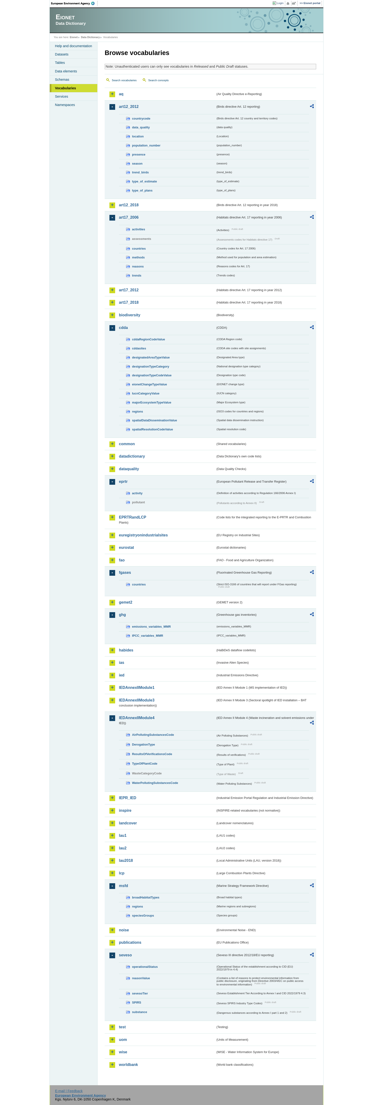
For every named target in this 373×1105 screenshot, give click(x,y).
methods (138, 257)
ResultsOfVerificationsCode (152, 754)
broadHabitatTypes (145, 897)
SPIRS (136, 1002)
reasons (138, 266)
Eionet (74, 37)
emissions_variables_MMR (151, 626)
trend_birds (140, 172)
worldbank (128, 1065)
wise (123, 1052)
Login (280, 3)
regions (137, 411)
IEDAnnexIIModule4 (136, 718)
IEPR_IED (127, 798)
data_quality (141, 127)
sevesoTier (140, 993)
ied (121, 675)
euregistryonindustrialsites (143, 535)
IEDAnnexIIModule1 (136, 688)
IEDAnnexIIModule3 (136, 700)
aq (121, 94)
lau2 (123, 848)
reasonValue (141, 978)
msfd (123, 886)
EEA (74, 3)
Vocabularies (65, 88)
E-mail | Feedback (69, 1091)
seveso (125, 955)
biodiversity (129, 315)
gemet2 (125, 602)
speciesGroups (143, 915)
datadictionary (132, 456)
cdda (123, 328)
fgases (125, 572)
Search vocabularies (124, 80)
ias (121, 663)
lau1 (123, 835)
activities (138, 229)
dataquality (129, 469)
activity (137, 493)
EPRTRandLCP (132, 517)
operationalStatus (145, 967)
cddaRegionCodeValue (148, 339)
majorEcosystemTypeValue (151, 402)
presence (138, 154)
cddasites (139, 348)
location (138, 136)
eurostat (126, 547)
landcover (128, 823)
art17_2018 (129, 302)
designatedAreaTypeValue (151, 357)
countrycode (141, 118)
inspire (125, 810)
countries (139, 248)
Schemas (62, 79)
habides (126, 650)
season (137, 163)
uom (123, 1040)
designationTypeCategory (150, 366)
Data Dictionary (90, 37)
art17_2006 (129, 217)
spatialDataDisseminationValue (154, 420)
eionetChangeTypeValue (149, 384)
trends (136, 275)
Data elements (66, 71)
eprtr (123, 481)
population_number (146, 145)
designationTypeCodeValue (152, 375)
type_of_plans (142, 190)
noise (124, 930)
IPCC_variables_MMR (147, 635)
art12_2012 (129, 107)
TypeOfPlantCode (144, 763)
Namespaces (65, 105)
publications (130, 942)
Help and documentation (73, 46)
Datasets (62, 54)
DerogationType (143, 744)
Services (61, 96)
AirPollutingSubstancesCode (153, 735)
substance (139, 1012)
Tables (60, 63)
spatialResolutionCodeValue (152, 429)
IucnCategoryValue (145, 393)
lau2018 (126, 860)
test (122, 1027)
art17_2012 (129, 290)
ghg (122, 615)
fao (122, 560)
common (127, 444)
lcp (121, 873)
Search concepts (158, 80)
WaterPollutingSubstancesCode (155, 783)
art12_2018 (129, 205)
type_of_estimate (144, 181)
